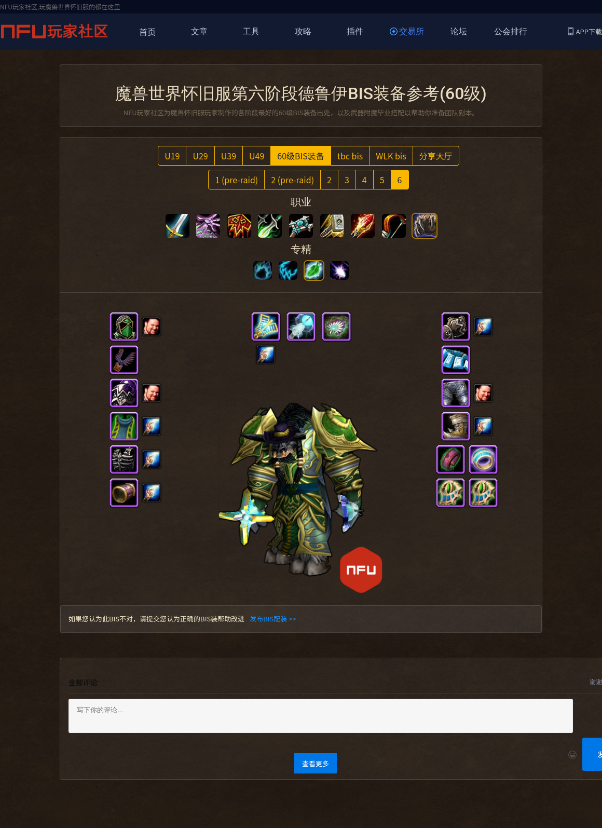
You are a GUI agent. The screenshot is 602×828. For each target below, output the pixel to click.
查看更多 (315, 763)
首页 (147, 31)
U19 (172, 156)
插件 (355, 31)
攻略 (303, 31)
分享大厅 (436, 156)
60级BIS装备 (300, 156)
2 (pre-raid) (292, 179)
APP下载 (585, 31)
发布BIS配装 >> (273, 618)
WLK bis (391, 156)
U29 (200, 156)
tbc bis (350, 156)
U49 (256, 156)
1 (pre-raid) (236, 179)
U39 (228, 156)
